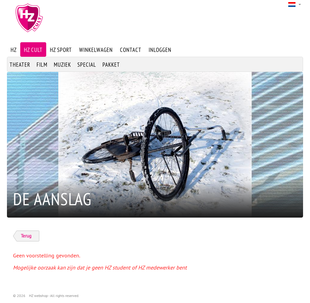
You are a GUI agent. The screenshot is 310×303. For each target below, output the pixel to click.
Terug (26, 236)
